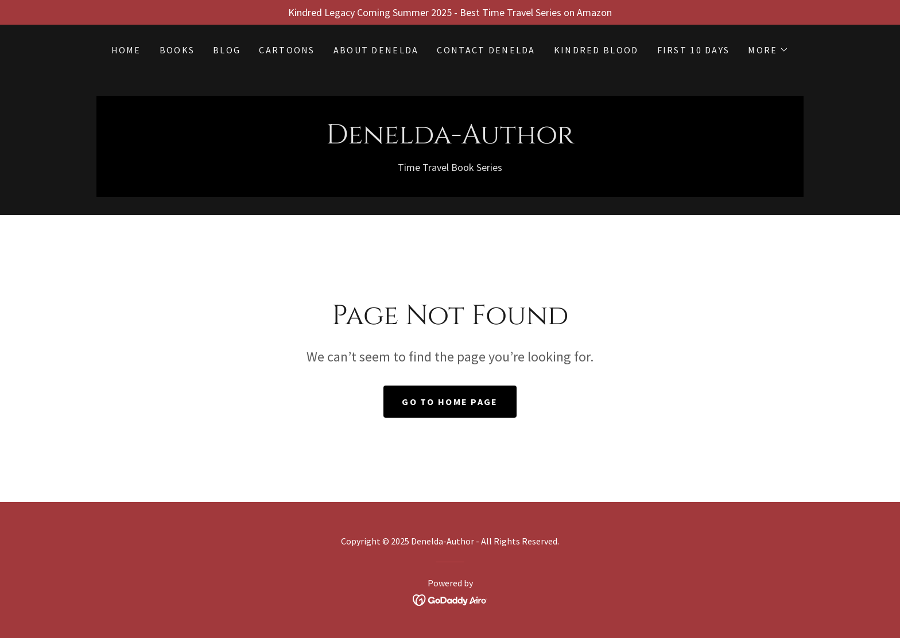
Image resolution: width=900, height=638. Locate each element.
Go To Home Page (450, 401)
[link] (450, 139)
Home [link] (126, 50)
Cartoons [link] (287, 50)
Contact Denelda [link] (486, 50)
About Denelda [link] (376, 50)
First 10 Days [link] (693, 50)
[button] (768, 50)
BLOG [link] (226, 50)
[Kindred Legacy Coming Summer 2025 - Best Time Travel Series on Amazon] (450, 12)
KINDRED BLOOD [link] (596, 50)
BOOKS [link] (177, 50)
